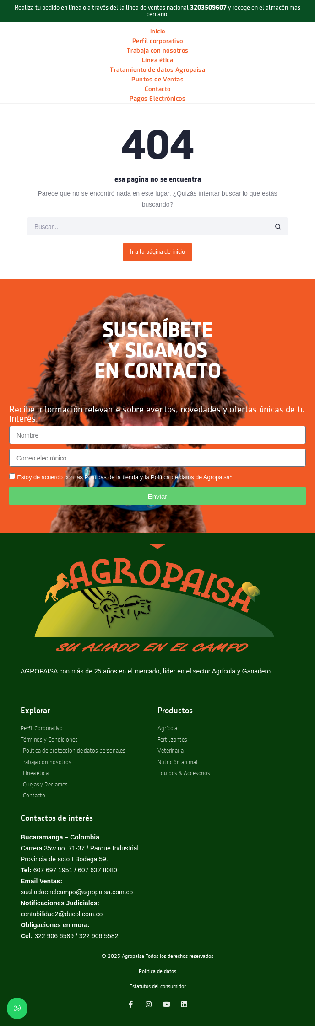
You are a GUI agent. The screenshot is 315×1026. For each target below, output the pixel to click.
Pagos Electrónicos (157, 98)
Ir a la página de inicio (157, 252)
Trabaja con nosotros (158, 50)
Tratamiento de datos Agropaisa (157, 70)
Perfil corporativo (157, 41)
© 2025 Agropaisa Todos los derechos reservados (157, 956)
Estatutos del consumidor (158, 986)
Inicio (157, 31)
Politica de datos (157, 971)
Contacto (158, 89)
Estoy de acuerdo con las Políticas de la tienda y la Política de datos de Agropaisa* (124, 477)
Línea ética (158, 60)
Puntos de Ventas (157, 79)
